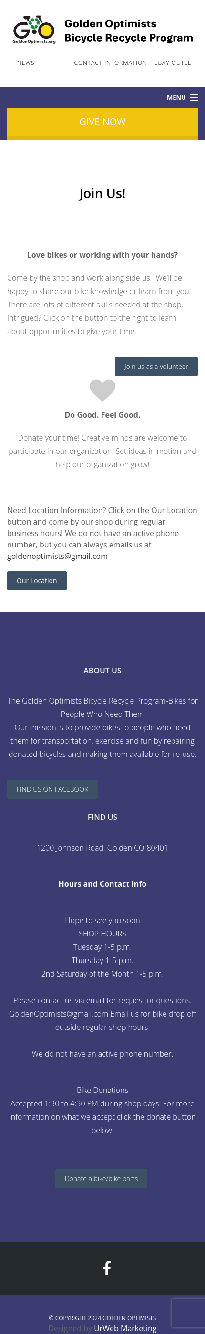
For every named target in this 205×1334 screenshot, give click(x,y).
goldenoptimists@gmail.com (57, 556)
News (26, 63)
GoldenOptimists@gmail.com (58, 1013)
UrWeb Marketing (125, 1328)
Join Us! (54, 63)
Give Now (102, 121)
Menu (176, 97)
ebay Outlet (174, 63)
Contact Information (110, 63)
